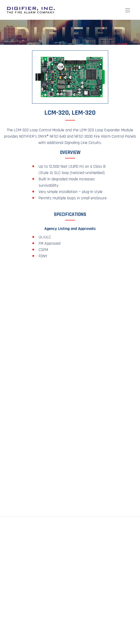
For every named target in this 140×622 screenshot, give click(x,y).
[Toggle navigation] (127, 10)
